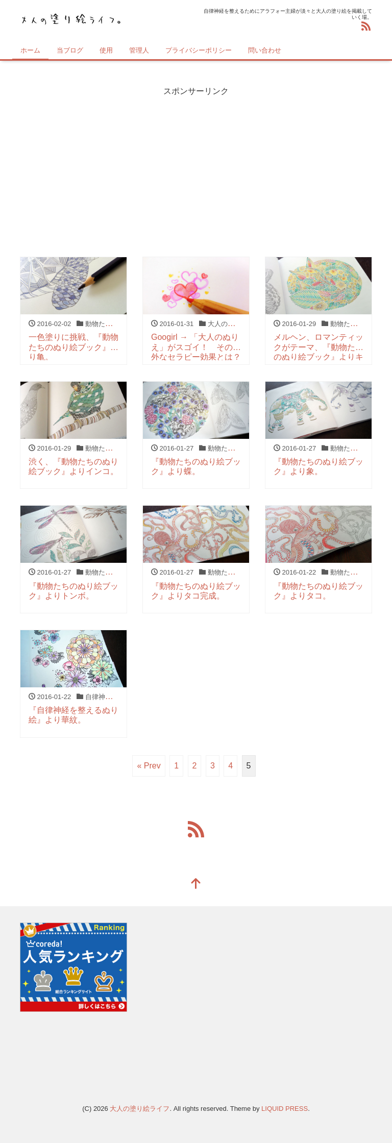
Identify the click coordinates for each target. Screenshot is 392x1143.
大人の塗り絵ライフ (139, 1108)
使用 (106, 50)
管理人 (139, 50)
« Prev (148, 765)
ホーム (30, 50)
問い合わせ (264, 50)
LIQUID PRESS (284, 1108)
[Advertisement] (196, 168)
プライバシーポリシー (198, 50)
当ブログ (70, 50)
